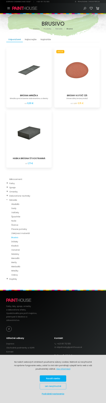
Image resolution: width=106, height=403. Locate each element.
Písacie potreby (19, 229)
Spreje (12, 187)
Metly (14, 262)
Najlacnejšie (31, 39)
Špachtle (15, 216)
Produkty (47, 29)
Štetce (14, 225)
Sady (13, 208)
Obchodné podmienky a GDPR (20, 347)
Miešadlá (15, 266)
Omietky (13, 191)
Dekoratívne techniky (19, 195)
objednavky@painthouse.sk (69, 347)
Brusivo (14, 237)
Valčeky (15, 212)
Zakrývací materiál (20, 233)
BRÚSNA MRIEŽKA (29, 95)
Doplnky (13, 279)
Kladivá (14, 245)
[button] (85, 8)
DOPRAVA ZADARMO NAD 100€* (18, 1)
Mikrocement (15, 179)
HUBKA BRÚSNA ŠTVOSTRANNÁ (29, 158)
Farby (12, 183)
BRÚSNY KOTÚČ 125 (77, 95)
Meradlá (15, 258)
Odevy (14, 274)
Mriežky (14, 270)
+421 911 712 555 (42, 1)
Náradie (58, 29)
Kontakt (9, 351)
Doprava (10, 343)
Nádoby (15, 254)
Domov (36, 29)
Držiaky (14, 241)
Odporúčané (14, 39)
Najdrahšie (46, 39)
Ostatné (15, 249)
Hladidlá (15, 204)
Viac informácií (63, 369)
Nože (13, 220)
